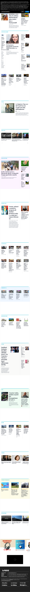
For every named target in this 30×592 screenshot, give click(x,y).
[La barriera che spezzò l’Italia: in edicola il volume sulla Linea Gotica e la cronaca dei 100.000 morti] (18, 319)
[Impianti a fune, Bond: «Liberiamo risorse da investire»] (11, 426)
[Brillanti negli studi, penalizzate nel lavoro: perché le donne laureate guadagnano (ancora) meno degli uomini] (3, 75)
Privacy (2, 575)
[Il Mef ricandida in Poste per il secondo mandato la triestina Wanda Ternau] (17, 458)
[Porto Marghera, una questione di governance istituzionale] (3, 291)
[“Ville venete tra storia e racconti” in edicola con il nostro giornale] (3, 319)
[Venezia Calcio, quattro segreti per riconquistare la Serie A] (4, 399)
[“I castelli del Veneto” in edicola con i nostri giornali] (11, 319)
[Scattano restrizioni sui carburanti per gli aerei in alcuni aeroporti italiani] (6, 518)
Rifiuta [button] (22, 11)
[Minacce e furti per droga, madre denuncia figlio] (11, 247)
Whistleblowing (4, 576)
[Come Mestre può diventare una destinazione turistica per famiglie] (11, 291)
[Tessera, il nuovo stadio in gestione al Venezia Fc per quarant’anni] (23, 57)
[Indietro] (2, 143)
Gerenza (2, 574)
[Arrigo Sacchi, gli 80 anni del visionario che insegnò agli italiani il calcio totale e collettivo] (25, 395)
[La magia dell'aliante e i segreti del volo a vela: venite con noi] (18, 79)
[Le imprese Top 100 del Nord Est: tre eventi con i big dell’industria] (7, 108)
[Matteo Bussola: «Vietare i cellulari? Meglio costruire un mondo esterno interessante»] (25, 208)
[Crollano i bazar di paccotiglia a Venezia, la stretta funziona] (18, 247)
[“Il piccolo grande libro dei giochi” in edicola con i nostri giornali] (26, 319)
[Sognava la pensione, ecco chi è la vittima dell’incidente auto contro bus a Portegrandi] (4, 19)
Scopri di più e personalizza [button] (5, 11)
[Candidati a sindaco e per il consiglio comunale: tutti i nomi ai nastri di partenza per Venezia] (3, 260)
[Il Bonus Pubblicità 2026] (5, 485)
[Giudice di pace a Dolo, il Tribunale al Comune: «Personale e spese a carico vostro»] (11, 75)
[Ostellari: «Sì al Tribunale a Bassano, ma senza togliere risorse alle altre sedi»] (26, 426)
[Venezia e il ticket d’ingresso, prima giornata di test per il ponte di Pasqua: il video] (17, 135)
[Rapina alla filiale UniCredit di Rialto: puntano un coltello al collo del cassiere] (18, 260)
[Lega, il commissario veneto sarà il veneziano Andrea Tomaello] (23, 66)
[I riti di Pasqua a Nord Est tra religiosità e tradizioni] (25, 163)
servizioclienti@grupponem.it (5, 580)
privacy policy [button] (2, 2)
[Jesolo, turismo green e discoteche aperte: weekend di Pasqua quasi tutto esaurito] (10, 165)
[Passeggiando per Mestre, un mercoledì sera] (26, 291)
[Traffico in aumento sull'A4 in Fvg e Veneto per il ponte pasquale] (23, 177)
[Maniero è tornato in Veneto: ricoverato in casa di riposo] (23, 37)
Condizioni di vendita (3, 573)
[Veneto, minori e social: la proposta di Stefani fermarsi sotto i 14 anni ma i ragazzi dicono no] (4, 217)
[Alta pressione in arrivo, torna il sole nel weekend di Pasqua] (23, 184)
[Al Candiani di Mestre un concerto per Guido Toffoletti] (23, 351)
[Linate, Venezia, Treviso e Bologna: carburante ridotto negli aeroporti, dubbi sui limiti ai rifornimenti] (2, 35)
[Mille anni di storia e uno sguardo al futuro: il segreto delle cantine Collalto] (6, 458)
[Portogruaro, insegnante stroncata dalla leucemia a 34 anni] (12, 39)
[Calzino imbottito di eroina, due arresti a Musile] (3, 247)
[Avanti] (28, 143)
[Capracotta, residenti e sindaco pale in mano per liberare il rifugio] (17, 518)
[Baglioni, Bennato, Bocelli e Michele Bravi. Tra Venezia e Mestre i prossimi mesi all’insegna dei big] (15, 350)
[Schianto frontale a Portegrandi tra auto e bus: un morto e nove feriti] (25, 14)
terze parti (12, 4)
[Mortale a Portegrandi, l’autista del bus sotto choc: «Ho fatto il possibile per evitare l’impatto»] (3, 426)
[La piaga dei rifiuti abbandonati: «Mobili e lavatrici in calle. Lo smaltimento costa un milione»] (26, 260)
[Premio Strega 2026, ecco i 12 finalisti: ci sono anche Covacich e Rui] (23, 364)
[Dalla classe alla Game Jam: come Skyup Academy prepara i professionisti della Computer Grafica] (15, 485)
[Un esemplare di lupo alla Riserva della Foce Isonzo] (6, 135)
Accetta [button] (27, 11)
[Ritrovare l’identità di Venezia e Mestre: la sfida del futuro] (18, 291)
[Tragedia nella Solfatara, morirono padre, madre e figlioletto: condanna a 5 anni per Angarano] (26, 247)
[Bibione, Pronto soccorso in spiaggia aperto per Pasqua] (23, 46)
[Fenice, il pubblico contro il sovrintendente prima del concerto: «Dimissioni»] (26, 75)
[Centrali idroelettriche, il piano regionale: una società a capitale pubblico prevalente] (18, 426)
